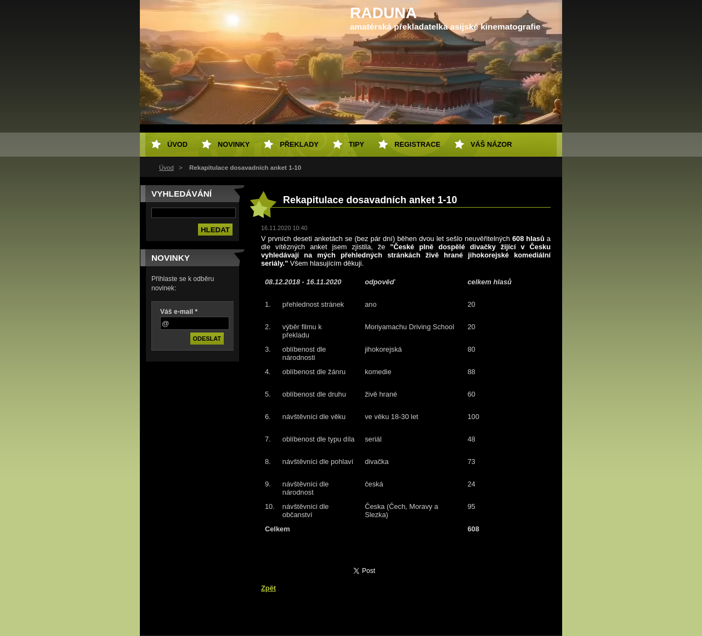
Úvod (166, 167)
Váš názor (491, 144)
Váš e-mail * (178, 312)
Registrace (417, 144)
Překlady (299, 144)
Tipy (356, 144)
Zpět (268, 588)
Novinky (234, 144)
